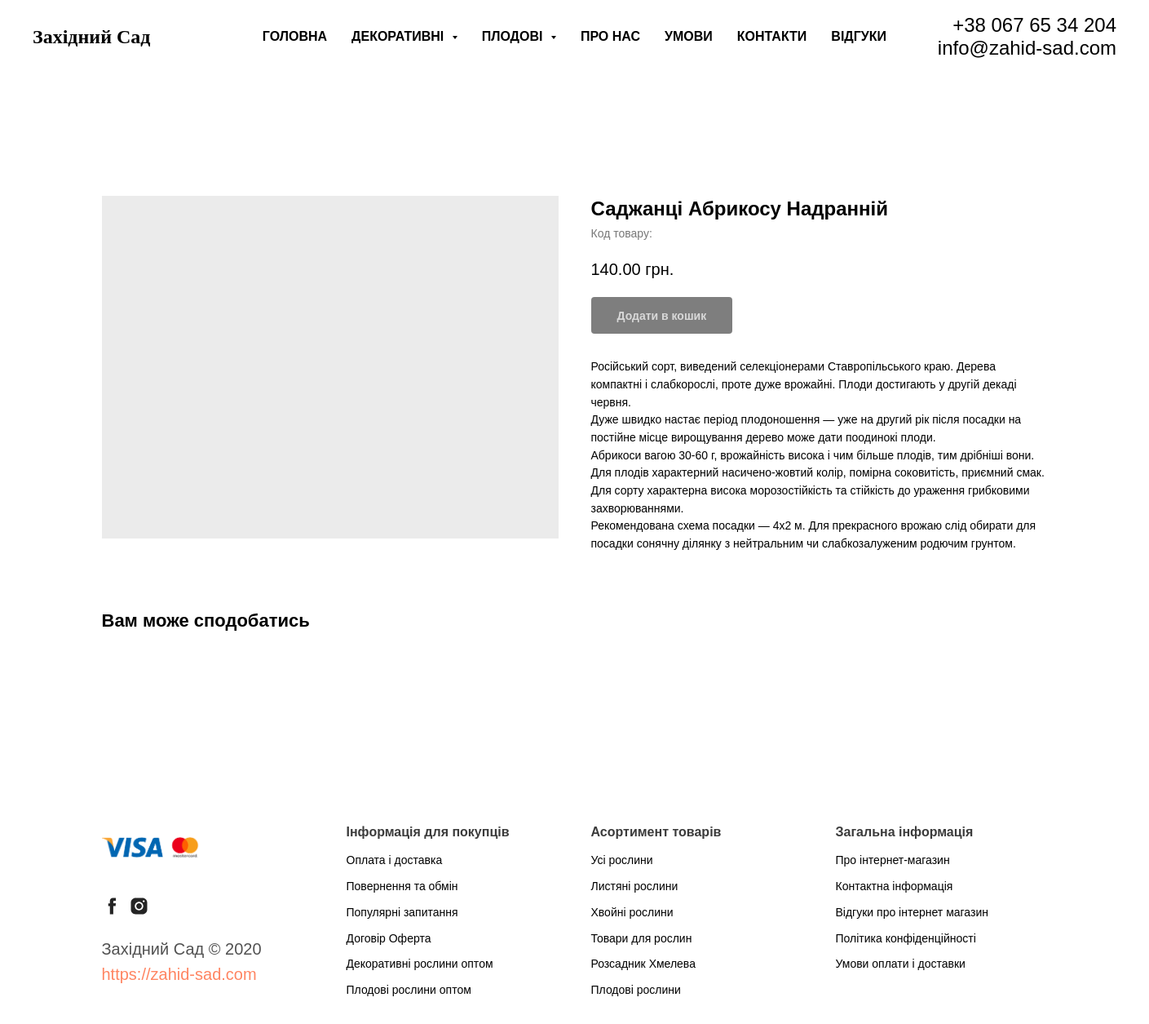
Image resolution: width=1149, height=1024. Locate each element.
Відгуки (858, 36)
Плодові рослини (636, 989)
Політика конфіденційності (906, 938)
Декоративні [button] (399, 36)
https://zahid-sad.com (179, 974)
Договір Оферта (389, 938)
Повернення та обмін (402, 886)
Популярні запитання (402, 912)
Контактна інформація (894, 886)
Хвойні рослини (632, 912)
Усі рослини (622, 860)
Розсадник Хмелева (643, 963)
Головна (295, 36)
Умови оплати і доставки (901, 963)
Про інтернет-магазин (893, 860)
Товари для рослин (641, 938)
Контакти (772, 36)
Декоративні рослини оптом (420, 963)
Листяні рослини (634, 886)
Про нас (610, 36)
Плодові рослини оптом (409, 989)
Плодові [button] (514, 36)
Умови (689, 36)
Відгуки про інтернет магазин (912, 912)
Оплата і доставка (395, 860)
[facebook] (112, 906)
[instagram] (139, 906)
